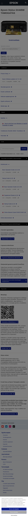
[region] (14, 506)
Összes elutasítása (14, 512)
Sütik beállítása (14, 515)
